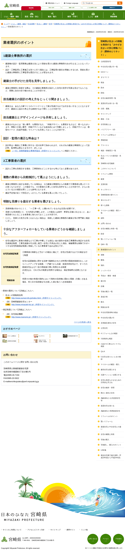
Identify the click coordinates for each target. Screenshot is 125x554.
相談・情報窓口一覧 (108, 150)
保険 (102, 255)
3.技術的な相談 (106, 339)
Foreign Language (72, 3)
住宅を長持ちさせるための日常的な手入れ (111, 381)
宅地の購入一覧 (107, 291)
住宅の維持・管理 (107, 388)
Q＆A (103, 351)
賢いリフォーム (107, 421)
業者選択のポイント (108, 250)
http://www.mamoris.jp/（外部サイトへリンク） (31, 317)
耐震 (102, 179)
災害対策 (104, 184)
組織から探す (72, 7)
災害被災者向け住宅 (108, 323)
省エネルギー (106, 200)
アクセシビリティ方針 (35, 530)
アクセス (106, 539)
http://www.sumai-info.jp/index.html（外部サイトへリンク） (36, 298)
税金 (102, 82)
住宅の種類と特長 (107, 434)
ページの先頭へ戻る (82, 322)
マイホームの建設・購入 (110, 364)
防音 (102, 234)
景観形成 (104, 140)
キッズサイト (106, 190)
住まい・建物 (42, 24)
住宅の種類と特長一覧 (109, 229)
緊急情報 (31, 7)
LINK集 (103, 450)
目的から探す (51, 7)
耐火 (102, 302)
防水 (102, 88)
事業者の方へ (112, 7)
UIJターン (104, 72)
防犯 (102, 93)
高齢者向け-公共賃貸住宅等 (110, 399)
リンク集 (84, 530)
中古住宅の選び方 (107, 318)
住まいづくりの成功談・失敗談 (111, 157)
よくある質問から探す (92, 7)
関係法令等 (105, 307)
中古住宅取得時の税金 (109, 312)
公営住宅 (104, 328)
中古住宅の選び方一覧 (109, 67)
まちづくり (105, 77)
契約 (102, 265)
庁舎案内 (118, 539)
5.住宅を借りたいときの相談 (111, 358)
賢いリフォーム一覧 (108, 239)
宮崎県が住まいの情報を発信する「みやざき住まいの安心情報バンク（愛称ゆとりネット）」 (111, 48)
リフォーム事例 (107, 174)
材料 (102, 218)
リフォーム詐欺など (108, 135)
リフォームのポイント (109, 416)
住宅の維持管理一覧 (108, 98)
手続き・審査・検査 (108, 276)
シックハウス (106, 270)
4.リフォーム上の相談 (109, 333)
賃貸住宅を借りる (107, 406)
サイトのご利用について (12, 530)
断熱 (102, 260)
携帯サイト (71, 530)
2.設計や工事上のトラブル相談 (111, 345)
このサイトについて (108, 168)
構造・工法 (105, 119)
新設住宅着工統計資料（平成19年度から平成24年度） (111, 456)
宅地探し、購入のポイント (111, 445)
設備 (102, 286)
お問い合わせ (106, 223)
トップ (6, 24)
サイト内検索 (83, 3)
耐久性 (103, 281)
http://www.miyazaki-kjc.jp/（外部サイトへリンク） (33, 304)
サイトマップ (106, 114)
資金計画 (104, 297)
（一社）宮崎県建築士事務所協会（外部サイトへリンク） (36, 151)
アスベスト (105, 145)
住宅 (50, 24)
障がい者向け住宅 (107, 393)
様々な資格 (105, 205)
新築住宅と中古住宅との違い (111, 428)
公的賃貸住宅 (106, 61)
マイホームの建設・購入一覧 (111, 212)
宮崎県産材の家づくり (109, 195)
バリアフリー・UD (108, 129)
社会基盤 (31, 24)
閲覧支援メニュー (54, 3)
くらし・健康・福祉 (18, 24)
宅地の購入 (105, 440)
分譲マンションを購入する (111, 375)
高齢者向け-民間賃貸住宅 (110, 411)
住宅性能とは (106, 124)
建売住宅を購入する (108, 370)
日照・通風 (105, 109)
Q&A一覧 (104, 244)
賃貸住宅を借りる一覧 (109, 103)
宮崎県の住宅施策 (107, 163)
